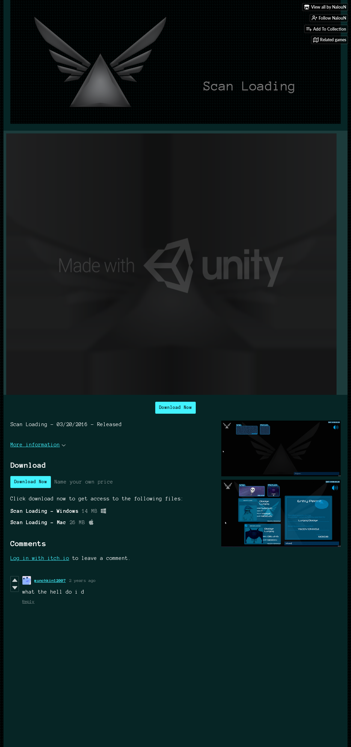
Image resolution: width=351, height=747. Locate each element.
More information (38, 444)
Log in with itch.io (39, 558)
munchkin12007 (50, 580)
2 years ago (82, 580)
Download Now (175, 407)
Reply (28, 601)
